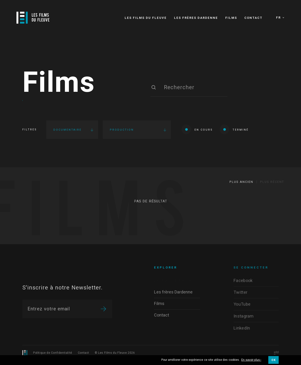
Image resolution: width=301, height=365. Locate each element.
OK (273, 360)
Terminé (234, 129)
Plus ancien (241, 182)
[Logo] (32, 17)
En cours (197, 129)
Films (58, 83)
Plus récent (272, 182)
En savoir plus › (251, 360)
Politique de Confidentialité (52, 353)
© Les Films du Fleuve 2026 (115, 353)
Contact (83, 353)
